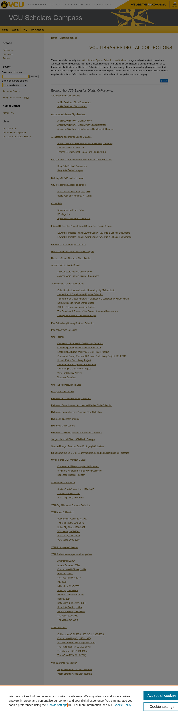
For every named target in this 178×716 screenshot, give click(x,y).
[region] (89, 700)
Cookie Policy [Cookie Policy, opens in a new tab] (122, 705)
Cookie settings (57, 705)
